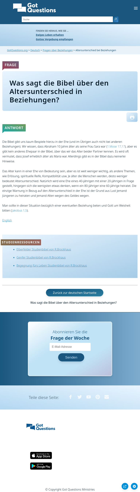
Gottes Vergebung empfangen (54, 39)
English (7, 220)
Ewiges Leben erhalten (50, 35)
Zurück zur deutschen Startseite (74, 293)
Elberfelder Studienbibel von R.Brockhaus (44, 249)
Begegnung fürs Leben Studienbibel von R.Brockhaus (52, 265)
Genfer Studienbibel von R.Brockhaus (41, 257)
